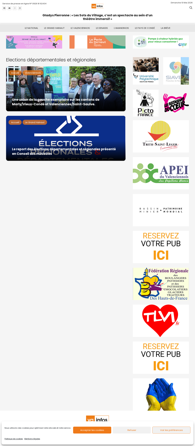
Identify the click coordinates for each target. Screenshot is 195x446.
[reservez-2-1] (161, 357)
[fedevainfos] (161, 284)
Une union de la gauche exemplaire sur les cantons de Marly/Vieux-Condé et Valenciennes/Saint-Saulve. (55, 101)
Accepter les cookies (92, 430)
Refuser (132, 430)
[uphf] (146, 71)
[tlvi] (161, 321)
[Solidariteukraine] (161, 394)
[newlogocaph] (97, 42)
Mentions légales (32, 438)
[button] (191, 7)
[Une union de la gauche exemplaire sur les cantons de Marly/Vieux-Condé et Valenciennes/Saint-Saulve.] (66, 88)
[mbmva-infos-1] (161, 210)
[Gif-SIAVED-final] (176, 71)
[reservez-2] (161, 247)
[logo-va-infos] (97, 6)
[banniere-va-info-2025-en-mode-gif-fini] (161, 42)
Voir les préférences (171, 430)
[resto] (176, 103)
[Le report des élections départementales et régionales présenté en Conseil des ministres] (66, 138)
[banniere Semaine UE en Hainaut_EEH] (34, 42)
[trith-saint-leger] (161, 136)
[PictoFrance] (146, 103)
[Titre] (4, 8)
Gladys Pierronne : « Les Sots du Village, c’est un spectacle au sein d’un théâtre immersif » (97, 17)
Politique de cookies (14, 438)
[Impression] (161, 173)
